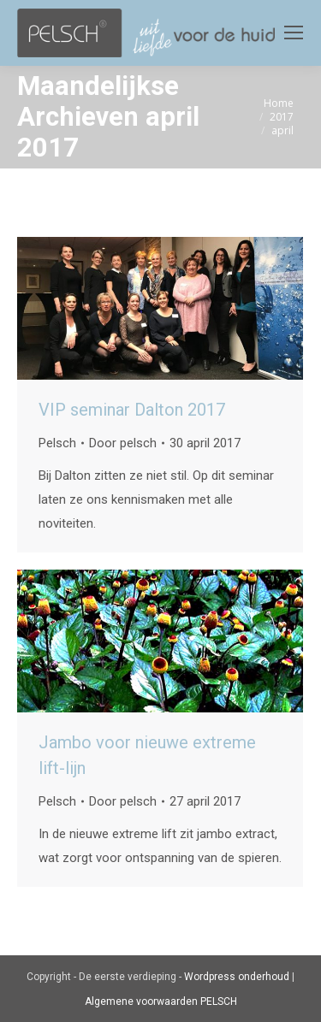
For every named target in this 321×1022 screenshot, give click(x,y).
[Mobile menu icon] (293, 32)
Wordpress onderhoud (236, 977)
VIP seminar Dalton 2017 (132, 409)
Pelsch (57, 443)
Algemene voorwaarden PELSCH (161, 1001)
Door (123, 443)
